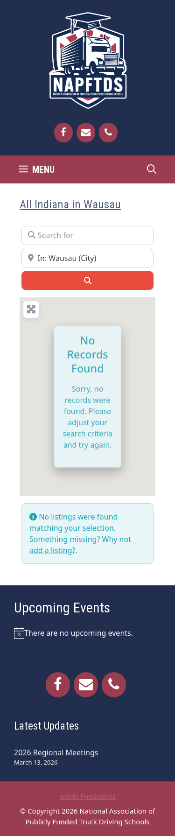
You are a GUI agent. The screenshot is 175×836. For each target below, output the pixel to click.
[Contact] (86, 132)
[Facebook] (63, 132)
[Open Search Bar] (152, 169)
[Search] (87, 280)
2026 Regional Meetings (56, 752)
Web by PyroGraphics (88, 797)
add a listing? (52, 550)
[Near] (87, 258)
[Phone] (108, 132)
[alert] (87, 633)
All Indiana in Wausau (70, 204)
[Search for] (87, 235)
